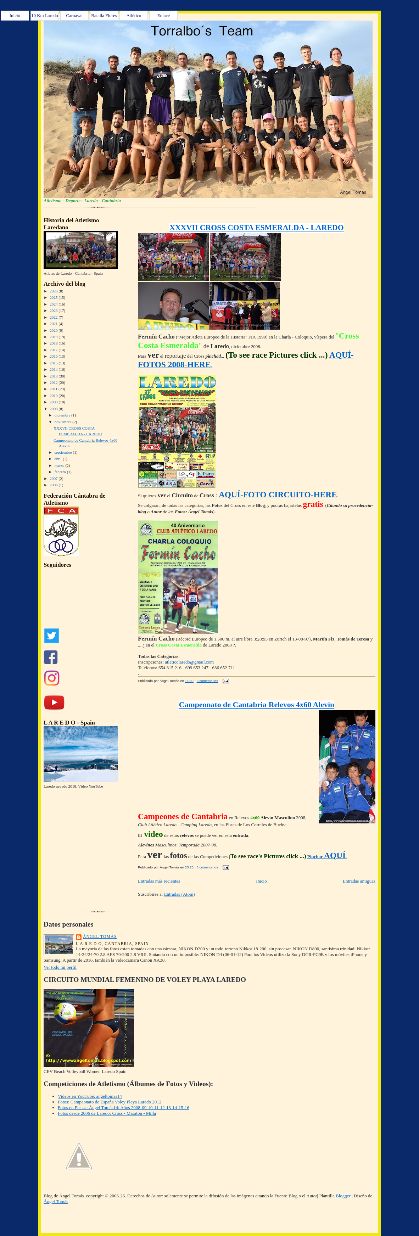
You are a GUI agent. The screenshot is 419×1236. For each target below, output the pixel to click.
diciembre (63, 415)
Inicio (15, 15)
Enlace (163, 15)
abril (59, 459)
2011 (54, 389)
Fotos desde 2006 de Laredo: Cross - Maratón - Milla (107, 1113)
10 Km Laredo (44, 15)
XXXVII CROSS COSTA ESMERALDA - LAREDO (256, 227)
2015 (54, 363)
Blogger (343, 1195)
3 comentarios (207, 681)
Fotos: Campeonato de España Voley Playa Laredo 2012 (109, 1101)
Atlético (133, 15)
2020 (54, 330)
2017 (54, 350)
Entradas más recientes (159, 881)
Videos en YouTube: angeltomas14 (90, 1096)
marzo (60, 465)
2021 (54, 323)
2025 (54, 297)
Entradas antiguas (359, 881)
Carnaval (74, 15)
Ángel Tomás (100, 936)
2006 (54, 485)
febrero (61, 472)
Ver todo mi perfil (60, 967)
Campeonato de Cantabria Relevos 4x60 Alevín (256, 704)
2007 (54, 478)
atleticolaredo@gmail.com (189, 662)
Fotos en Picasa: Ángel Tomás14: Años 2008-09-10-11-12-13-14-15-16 (123, 1107)
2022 (54, 317)
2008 (54, 409)
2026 (54, 291)
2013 (54, 376)
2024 (54, 304)
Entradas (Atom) (179, 894)
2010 (54, 395)
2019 (54, 337)
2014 (54, 369)
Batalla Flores (104, 15)
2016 (54, 356)
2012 (54, 382)
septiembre (64, 452)
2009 (54, 402)
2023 (54, 310)
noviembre (64, 422)
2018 (54, 343)
